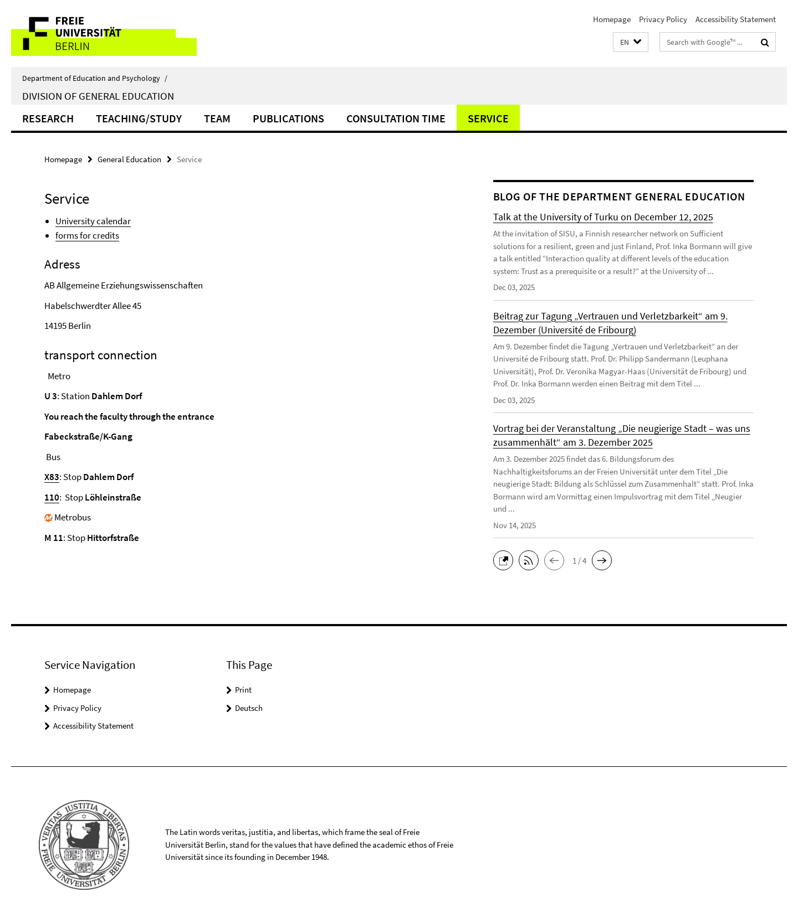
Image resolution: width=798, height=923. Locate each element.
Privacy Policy (663, 19)
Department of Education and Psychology (94, 78)
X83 (51, 477)
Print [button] (243, 689)
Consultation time (396, 118)
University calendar (93, 221)
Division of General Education (98, 95)
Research (48, 118)
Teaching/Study (139, 118)
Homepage (612, 19)
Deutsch (249, 708)
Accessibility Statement (735, 19)
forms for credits (87, 235)
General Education (129, 159)
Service (488, 118)
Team (217, 118)
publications (288, 118)
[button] (630, 42)
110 (51, 497)
